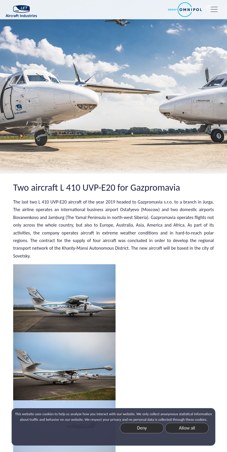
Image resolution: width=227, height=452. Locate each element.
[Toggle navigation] (214, 9)
